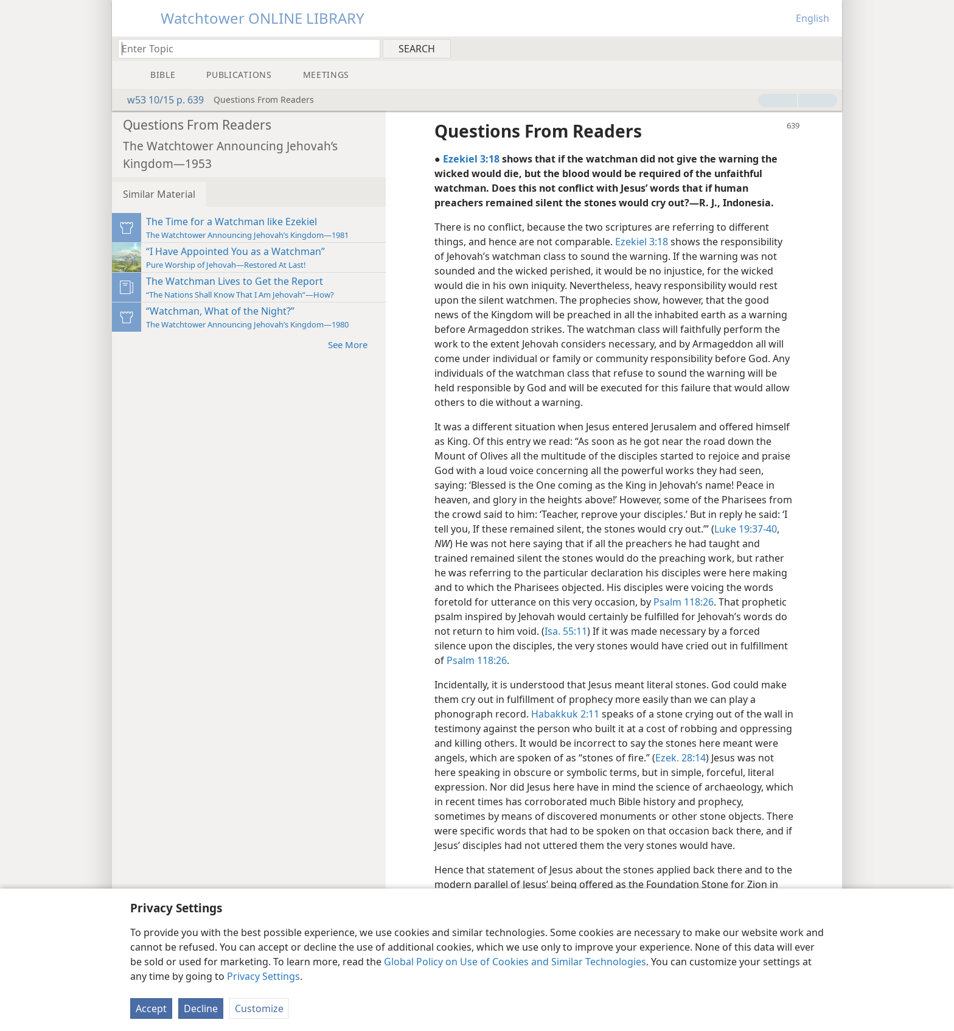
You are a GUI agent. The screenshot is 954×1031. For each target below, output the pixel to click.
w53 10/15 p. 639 (159, 100)
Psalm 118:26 (683, 602)
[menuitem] (828, 48)
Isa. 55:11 (566, 631)
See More (354, 344)
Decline (201, 1008)
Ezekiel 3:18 (641, 241)
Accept (151, 1008)
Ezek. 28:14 (680, 757)
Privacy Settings (263, 976)
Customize (259, 1008)
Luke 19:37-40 (745, 529)
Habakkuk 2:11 (565, 714)
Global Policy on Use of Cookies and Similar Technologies (515, 961)
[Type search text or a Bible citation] (243, 48)
